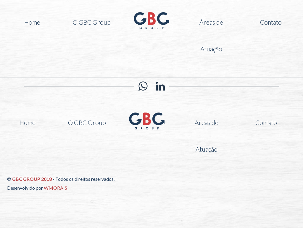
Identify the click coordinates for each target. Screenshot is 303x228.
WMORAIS (55, 188)
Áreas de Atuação (211, 35)
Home (32, 22)
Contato (271, 22)
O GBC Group (92, 22)
